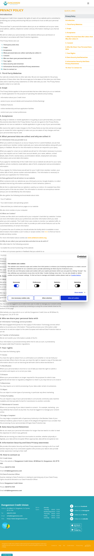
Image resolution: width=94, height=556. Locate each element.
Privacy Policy (70, 16)
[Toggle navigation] (88, 3)
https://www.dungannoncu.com (17, 518)
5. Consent (69, 43)
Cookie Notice (76, 275)
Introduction (70, 20)
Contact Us (54, 545)
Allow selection (47, 298)
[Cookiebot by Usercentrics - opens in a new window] (78, 257)
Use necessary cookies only (20, 298)
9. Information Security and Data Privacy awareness (77, 62)
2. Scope (68, 28)
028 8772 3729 (12, 513)
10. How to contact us (73, 68)
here (46, 232)
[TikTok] (78, 514)
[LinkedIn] (79, 519)
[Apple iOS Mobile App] (76, 525)
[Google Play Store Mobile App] (76, 530)
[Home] (8, 3)
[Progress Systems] (88, 545)
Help (60, 545)
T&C (64, 545)
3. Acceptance (70, 33)
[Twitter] (79, 510)
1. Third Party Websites (73, 24)
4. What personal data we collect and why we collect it (79, 38)
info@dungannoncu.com (15, 516)
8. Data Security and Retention (76, 57)
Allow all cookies (73, 298)
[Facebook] (78, 506)
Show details (78, 292)
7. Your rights (70, 53)
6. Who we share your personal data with (78, 48)
